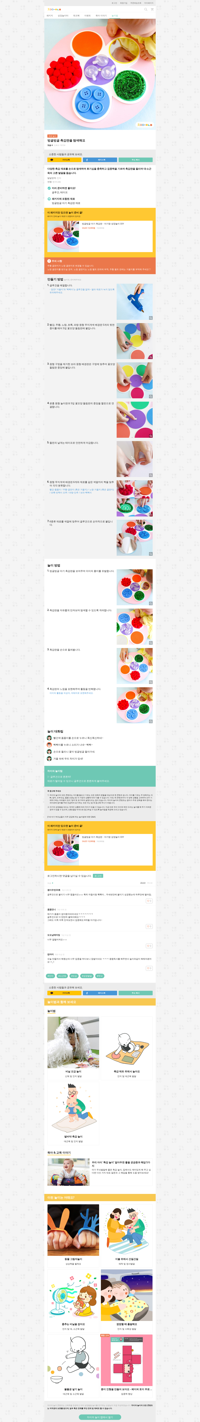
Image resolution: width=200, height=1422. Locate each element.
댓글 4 (49, 145)
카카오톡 (60, 159)
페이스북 (95, 159)
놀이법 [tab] (115, 15)
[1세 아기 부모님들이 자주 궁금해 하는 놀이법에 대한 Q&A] (71, 817)
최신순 (150, 883)
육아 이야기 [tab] (101, 15)
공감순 (143, 883)
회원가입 (123, 3)
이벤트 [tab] (87, 15)
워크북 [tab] (76, 15)
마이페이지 (148, 3)
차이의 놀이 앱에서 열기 (100, 1417)
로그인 (114, 3)
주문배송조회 (135, 3)
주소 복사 (135, 159)
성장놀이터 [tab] (63, 15)
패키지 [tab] (50, 15)
